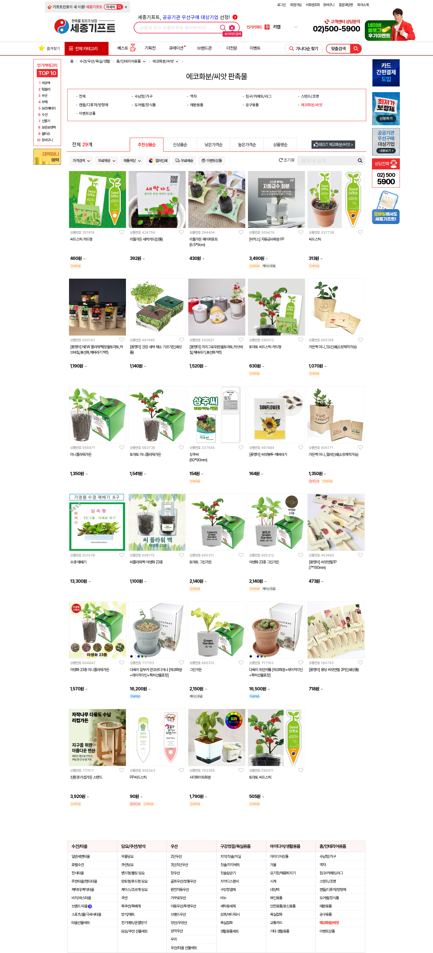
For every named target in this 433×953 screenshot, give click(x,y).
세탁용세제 (228, 906)
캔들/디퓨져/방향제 (93, 105)
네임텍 (274, 889)
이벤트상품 (87, 113)
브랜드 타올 (82, 906)
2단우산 (176, 856)
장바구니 (328, 5)
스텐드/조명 (310, 96)
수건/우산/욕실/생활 (95, 61)
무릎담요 (127, 856)
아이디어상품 (279, 856)
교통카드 (276, 922)
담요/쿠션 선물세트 (134, 931)
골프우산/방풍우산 (183, 881)
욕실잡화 (226, 922)
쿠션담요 (127, 865)
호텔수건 (78, 865)
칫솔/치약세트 (230, 865)
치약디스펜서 (229, 881)
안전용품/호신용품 (282, 906)
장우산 (175, 873)
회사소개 (362, 5)
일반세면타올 (81, 856)
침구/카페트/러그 (258, 96)
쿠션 (124, 898)
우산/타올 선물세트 (184, 948)
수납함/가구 (143, 96)
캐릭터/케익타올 (83, 889)
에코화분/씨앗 (311, 105)
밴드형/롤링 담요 (132, 873)
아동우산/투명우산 (183, 906)
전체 (82, 96)
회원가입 (295, 5)
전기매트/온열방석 (134, 922)
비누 (223, 898)
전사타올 (78, 873)
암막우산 (177, 931)
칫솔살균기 (228, 873)
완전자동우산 (180, 889)
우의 (174, 939)
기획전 (150, 48)
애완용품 (196, 105)
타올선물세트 (81, 922)
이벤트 (255, 48)
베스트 (126, 48)
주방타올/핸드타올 (84, 881)
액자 (193, 96)
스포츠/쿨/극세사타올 (86, 914)
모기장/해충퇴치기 (282, 873)
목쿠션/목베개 (131, 906)
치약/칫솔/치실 (230, 856)
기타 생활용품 (279, 931)
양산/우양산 (179, 922)
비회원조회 (313, 5)
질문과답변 (346, 5)
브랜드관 (204, 48)
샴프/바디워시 (230, 914)
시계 (273, 881)
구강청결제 (228, 889)
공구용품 (252, 105)
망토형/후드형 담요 (134, 881)
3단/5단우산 (179, 865)
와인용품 (276, 898)
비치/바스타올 (81, 898)
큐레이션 (176, 48)
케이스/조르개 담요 (134, 889)
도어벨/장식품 (145, 105)
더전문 (231, 48)
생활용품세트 (229, 931)
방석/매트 (127, 914)
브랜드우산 (178, 914)
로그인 (281, 5)
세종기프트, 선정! (187, 17)
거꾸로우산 (178, 898)
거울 (273, 865)
